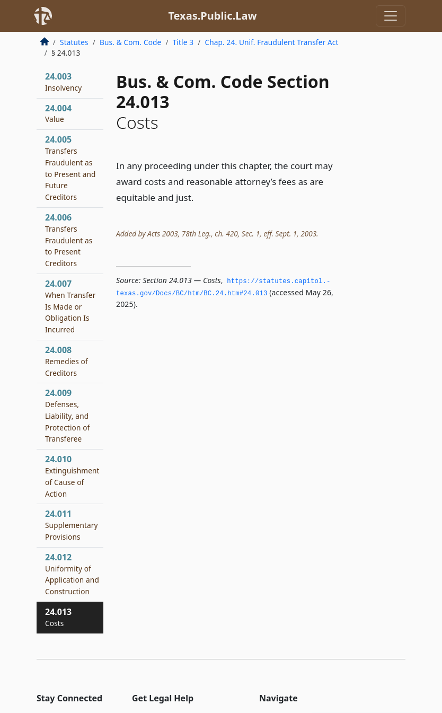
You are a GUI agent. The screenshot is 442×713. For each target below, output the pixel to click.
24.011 (71, 525)
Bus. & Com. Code (131, 42)
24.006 (68, 240)
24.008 (66, 361)
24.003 (63, 82)
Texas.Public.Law (212, 15)
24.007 (70, 306)
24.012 (72, 573)
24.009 (67, 415)
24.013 (58, 617)
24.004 (58, 113)
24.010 (72, 475)
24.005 (70, 168)
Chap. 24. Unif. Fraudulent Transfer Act (271, 42)
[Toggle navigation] (390, 16)
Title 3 (183, 42)
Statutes (74, 42)
